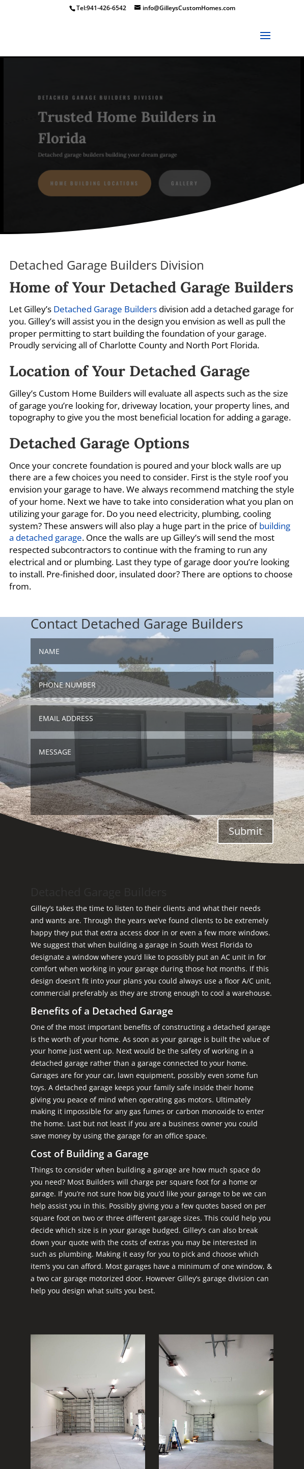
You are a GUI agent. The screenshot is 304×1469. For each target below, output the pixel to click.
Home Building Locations (95, 183)
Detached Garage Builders (105, 309)
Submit (245, 831)
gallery (184, 183)
